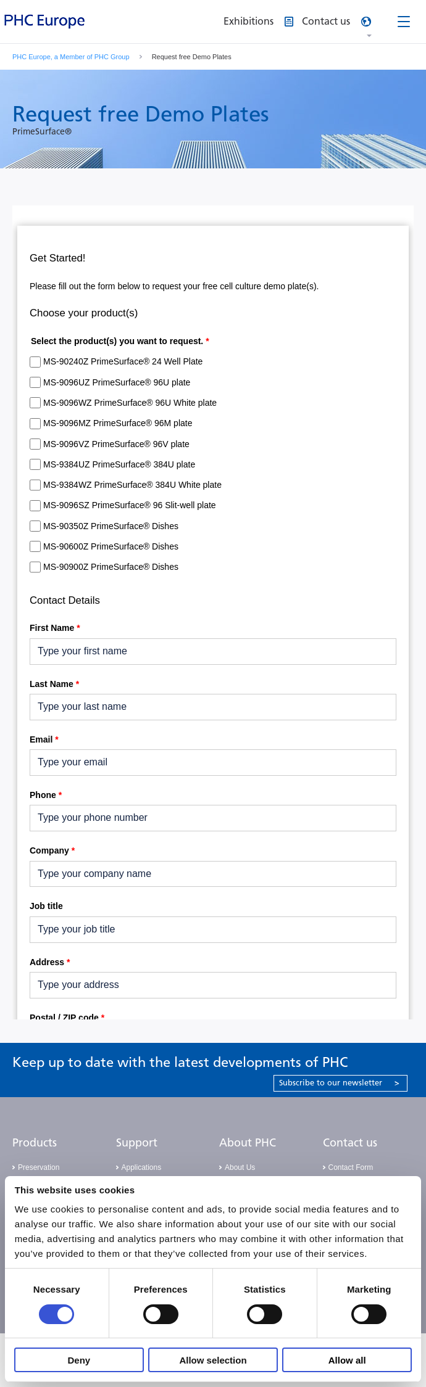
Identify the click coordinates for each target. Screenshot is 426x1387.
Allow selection (212, 1360)
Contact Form (351, 1167)
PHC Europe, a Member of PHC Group (71, 56)
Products (34, 1143)
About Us (240, 1167)
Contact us (350, 1143)
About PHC (247, 1143)
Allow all (347, 1360)
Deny (78, 1360)
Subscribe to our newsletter (339, 1082)
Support (136, 1143)
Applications (142, 1167)
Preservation (38, 1167)
